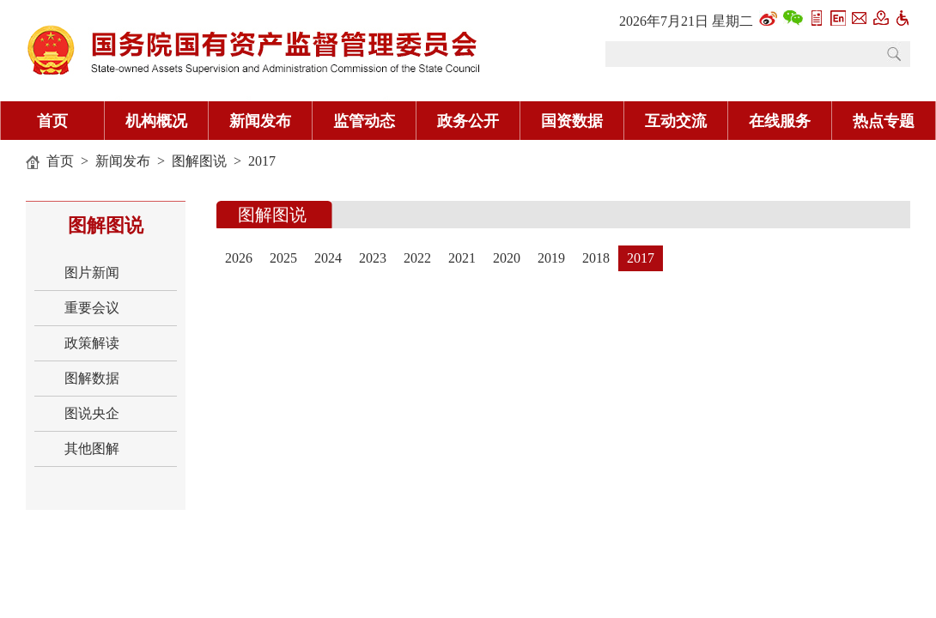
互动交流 (676, 121)
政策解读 (91, 343)
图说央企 (91, 413)
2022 (417, 258)
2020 (506, 258)
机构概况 (156, 121)
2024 (328, 258)
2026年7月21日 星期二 (686, 21)
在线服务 (780, 121)
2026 (238, 258)
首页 (52, 121)
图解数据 (91, 378)
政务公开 (468, 121)
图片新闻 (91, 272)
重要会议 (91, 307)
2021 (462, 258)
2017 (262, 161)
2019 (551, 258)
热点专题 (884, 121)
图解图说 (199, 161)
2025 (283, 258)
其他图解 (91, 448)
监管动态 (364, 121)
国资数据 (572, 121)
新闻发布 (260, 121)
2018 (596, 258)
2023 (372, 258)
